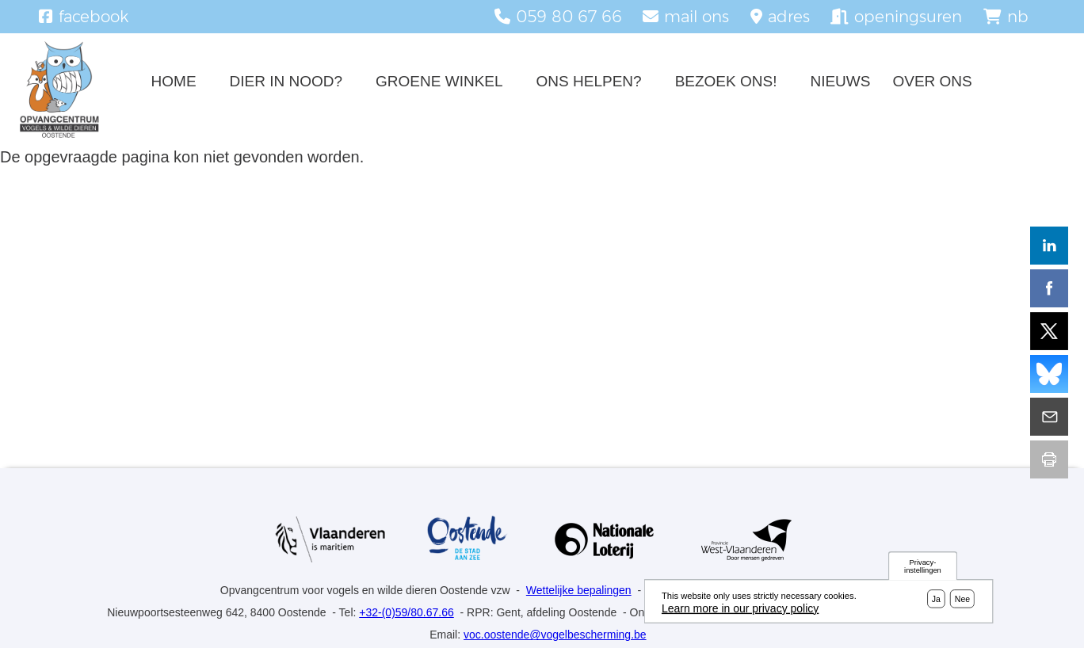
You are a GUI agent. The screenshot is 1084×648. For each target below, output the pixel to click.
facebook (93, 16)
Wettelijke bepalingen (579, 590)
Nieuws (840, 81)
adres (789, 16)
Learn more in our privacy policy (740, 611)
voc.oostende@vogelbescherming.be (555, 634)
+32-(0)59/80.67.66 (406, 612)
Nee (962, 602)
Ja (936, 602)
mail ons (696, 16)
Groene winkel (439, 81)
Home (174, 81)
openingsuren (908, 16)
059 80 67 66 (569, 16)
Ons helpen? (589, 81)
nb (1018, 16)
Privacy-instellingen (922, 569)
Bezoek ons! (726, 81)
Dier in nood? (286, 81)
